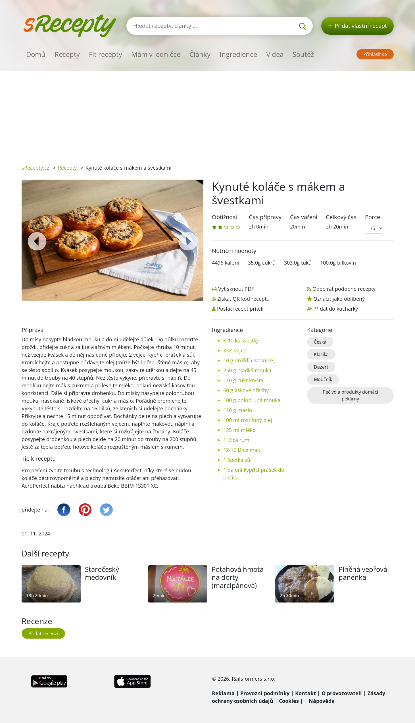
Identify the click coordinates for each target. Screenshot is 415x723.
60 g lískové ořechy (246, 390)
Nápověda (322, 700)
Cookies (289, 700)
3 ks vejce (234, 350)
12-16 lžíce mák (241, 449)
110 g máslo (237, 410)
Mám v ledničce (155, 54)
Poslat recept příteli (240, 308)
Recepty (67, 54)
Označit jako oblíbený (339, 298)
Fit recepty (105, 54)
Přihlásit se (375, 54)
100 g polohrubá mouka (251, 400)
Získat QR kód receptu (243, 298)
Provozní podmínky (264, 693)
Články (199, 54)
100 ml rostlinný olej (247, 420)
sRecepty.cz (35, 167)
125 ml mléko (239, 430)
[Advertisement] (207, 113)
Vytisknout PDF (236, 288)
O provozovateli (342, 693)
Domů (35, 54)
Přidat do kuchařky (335, 308)
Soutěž (303, 54)
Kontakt (305, 693)
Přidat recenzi (43, 633)
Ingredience (238, 54)
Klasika (321, 354)
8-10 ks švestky (241, 340)
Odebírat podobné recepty (344, 288)
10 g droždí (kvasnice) (248, 360)
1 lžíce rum (236, 440)
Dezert (321, 367)
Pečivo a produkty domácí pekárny (350, 395)
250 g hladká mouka (247, 370)
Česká (320, 342)
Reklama (223, 693)
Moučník (323, 379)
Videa (274, 54)
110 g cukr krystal (244, 380)
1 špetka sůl (237, 459)
